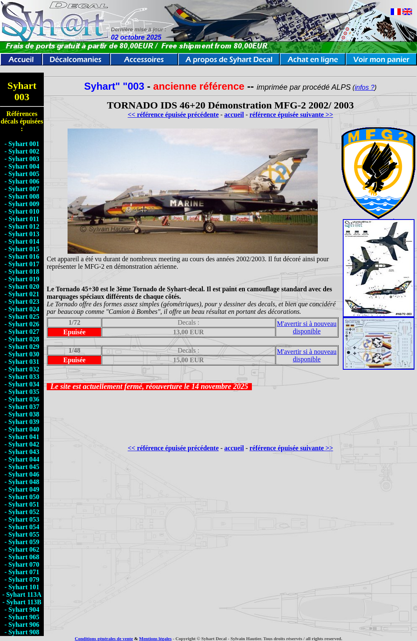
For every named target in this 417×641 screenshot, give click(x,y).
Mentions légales (155, 638)
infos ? (364, 87)
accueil (234, 114)
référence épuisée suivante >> (291, 114)
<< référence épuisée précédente (173, 114)
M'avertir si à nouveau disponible (307, 327)
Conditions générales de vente (104, 638)
